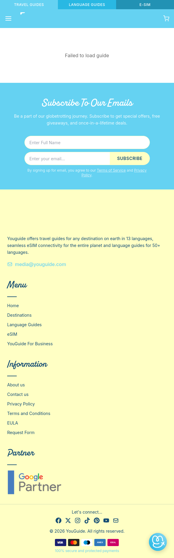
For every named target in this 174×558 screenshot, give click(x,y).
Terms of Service (111, 170)
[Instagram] (78, 520)
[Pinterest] (97, 520)
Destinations (19, 315)
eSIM (12, 334)
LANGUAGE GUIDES (87, 4)
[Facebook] (58, 520)
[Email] (116, 520)
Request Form (21, 432)
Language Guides (24, 324)
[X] (68, 520)
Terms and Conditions (28, 413)
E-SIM (144, 4)
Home (13, 305)
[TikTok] (87, 520)
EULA (12, 422)
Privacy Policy (21, 403)
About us (16, 384)
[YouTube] (106, 520)
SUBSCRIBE (129, 158)
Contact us (18, 394)
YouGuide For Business (30, 343)
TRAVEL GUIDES (29, 4)
